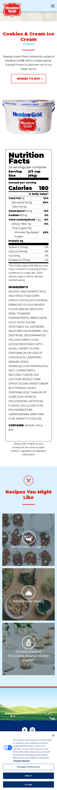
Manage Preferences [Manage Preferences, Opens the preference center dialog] (28, 768)
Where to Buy (28, 78)
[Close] (53, 737)
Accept (28, 786)
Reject (28, 777)
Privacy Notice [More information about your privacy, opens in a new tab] (22, 762)
